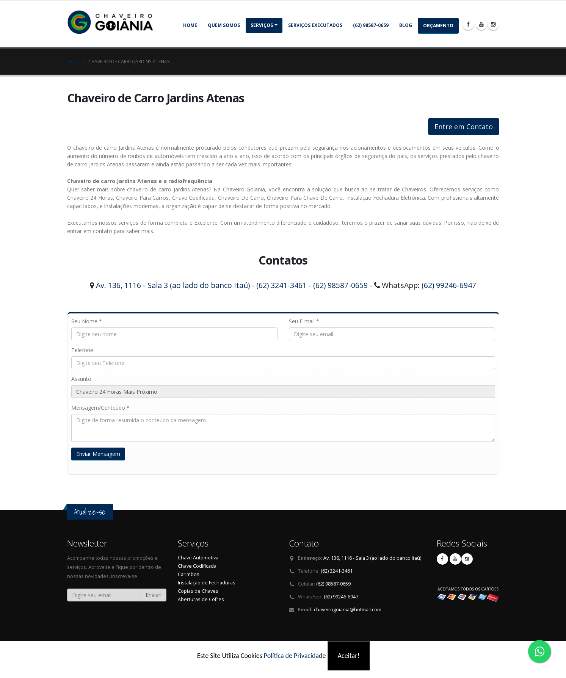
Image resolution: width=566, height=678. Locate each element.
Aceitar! (349, 655)
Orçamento (438, 25)
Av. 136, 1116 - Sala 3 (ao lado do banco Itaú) (173, 285)
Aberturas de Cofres (201, 599)
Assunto (81, 378)
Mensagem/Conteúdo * (100, 407)
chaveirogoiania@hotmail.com (347, 609)
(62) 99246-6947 (449, 285)
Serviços (262, 25)
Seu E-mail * (304, 321)
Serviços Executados (315, 25)
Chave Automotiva (198, 557)
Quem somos (224, 25)
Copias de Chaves (198, 591)
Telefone (82, 350)
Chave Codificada (197, 566)
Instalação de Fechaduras (206, 582)
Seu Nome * (86, 321)
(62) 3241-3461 (281, 285)
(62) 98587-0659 (371, 25)
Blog (405, 25)
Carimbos (188, 574)
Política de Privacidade (295, 655)
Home (190, 25)
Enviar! (153, 594)
